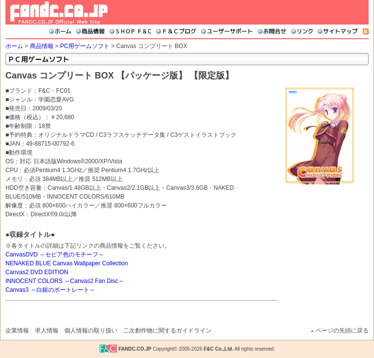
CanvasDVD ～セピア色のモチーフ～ (54, 254)
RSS (366, 31)
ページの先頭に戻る (342, 330)
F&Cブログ (176, 31)
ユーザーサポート (227, 31)
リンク (302, 31)
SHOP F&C (130, 31)
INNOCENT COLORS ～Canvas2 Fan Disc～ (64, 281)
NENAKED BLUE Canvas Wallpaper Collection (66, 263)
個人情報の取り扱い (90, 330)
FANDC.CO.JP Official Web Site (58, 12)
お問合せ (272, 31)
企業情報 (17, 330)
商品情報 (90, 31)
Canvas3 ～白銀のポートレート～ (50, 289)
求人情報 (46, 330)
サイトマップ (338, 31)
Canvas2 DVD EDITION (36, 272)
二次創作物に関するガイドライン (167, 330)
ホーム (60, 31)
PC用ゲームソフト (84, 46)
